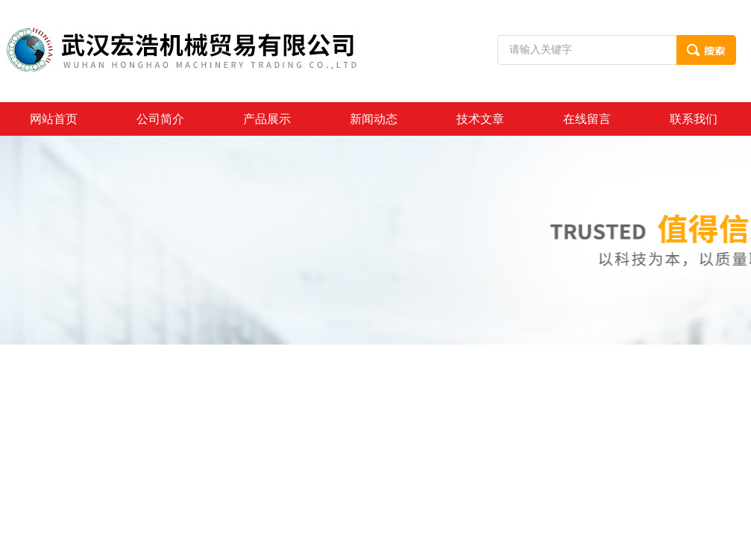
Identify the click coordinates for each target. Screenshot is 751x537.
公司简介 (160, 119)
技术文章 (480, 119)
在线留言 (587, 119)
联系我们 (693, 119)
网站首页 (54, 119)
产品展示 (267, 119)
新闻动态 (374, 119)
